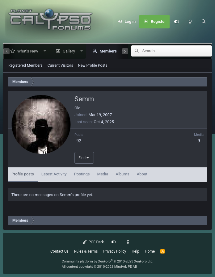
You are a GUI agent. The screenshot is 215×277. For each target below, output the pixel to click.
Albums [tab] (122, 174)
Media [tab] (102, 174)
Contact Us (59, 251)
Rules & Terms (86, 251)
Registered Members (25, 65)
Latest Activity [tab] (54, 174)
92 (78, 140)
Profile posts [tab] (22, 174)
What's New (25, 51)
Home (150, 251)
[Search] (203, 21)
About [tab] (142, 174)
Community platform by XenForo (108, 261)
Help (135, 251)
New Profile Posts (93, 65)
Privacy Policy (114, 251)
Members (105, 51)
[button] (42, 51)
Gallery (66, 51)
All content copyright (99, 267)
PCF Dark (93, 242)
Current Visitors (60, 65)
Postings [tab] (82, 174)
